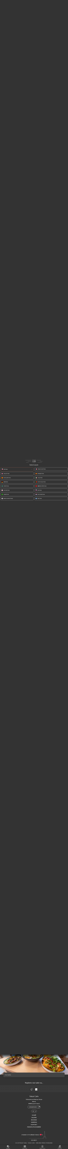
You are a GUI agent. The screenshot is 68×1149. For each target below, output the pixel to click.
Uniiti (35, 1140)
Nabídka (34, 1122)
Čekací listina (42, 1147)
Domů (34, 1115)
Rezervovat (25, 1147)
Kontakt (34, 1124)
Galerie (34, 1117)
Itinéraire (60, 1147)
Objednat (8, 1147)
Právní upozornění (34, 1127)
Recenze (34, 1120)
